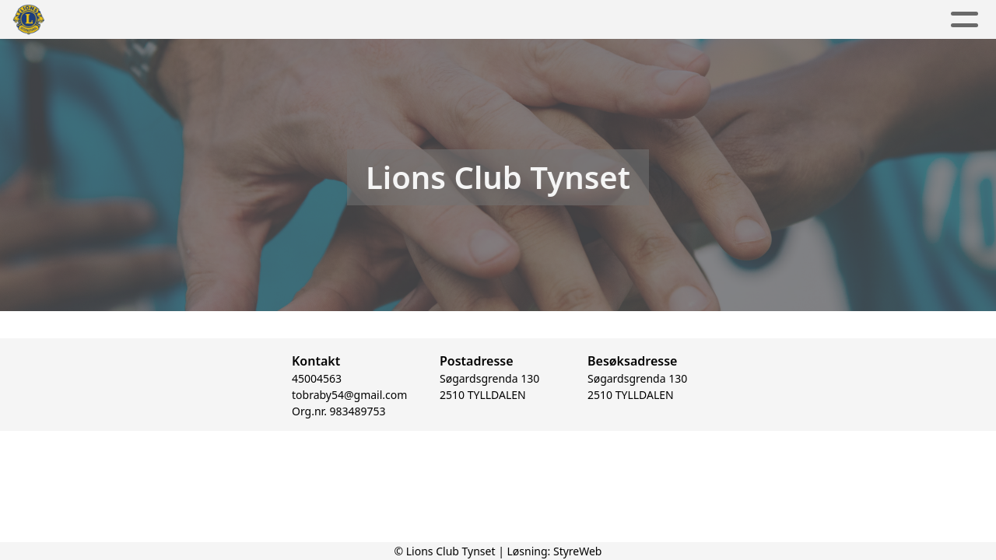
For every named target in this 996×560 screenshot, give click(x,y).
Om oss (555, 19)
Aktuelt (321, 19)
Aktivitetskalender (435, 19)
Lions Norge (749, 19)
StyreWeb (577, 551)
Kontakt (648, 19)
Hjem (256, 19)
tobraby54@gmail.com (349, 396)
